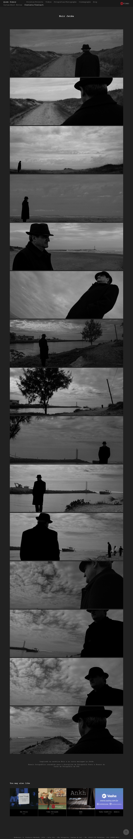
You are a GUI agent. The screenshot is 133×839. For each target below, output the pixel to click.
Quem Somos (9, 2)
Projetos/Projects (34, 2)
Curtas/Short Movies (12, 5)
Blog (95, 2)
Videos (48, 2)
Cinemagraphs (85, 2)
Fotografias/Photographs (65, 2)
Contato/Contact (34, 5)
